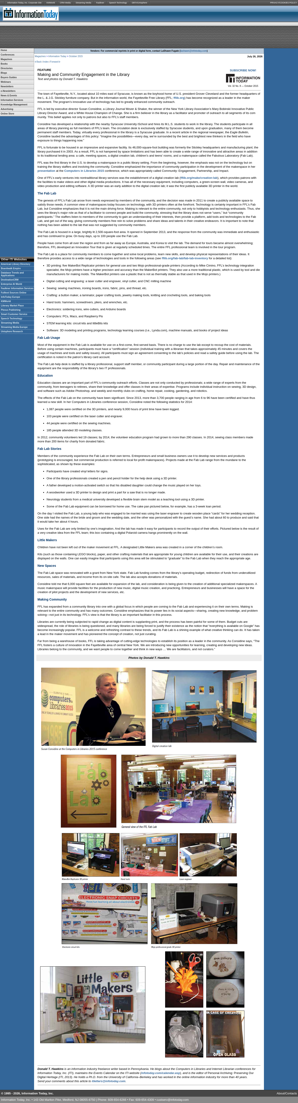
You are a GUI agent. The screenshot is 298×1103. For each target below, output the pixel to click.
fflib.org (179, 97)
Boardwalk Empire (11, 268)
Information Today (57, 56)
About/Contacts (287, 1093)
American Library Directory (15, 264)
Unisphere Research (12, 331)
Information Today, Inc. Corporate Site (24, 3)
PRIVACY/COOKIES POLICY (283, 3)
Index (46, 62)
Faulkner (100, 3)
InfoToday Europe (10, 297)
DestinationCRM (9, 280)
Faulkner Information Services (17, 288)
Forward (54, 62)
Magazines (40, 56)
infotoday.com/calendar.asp (160, 1073)
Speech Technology (118, 3)
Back (39, 62)
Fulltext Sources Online (13, 292)
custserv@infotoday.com (172, 1099)
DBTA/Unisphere (139, 3)
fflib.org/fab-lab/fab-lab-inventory (185, 258)
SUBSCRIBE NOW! (243, 70)
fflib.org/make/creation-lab (199, 177)
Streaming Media (83, 3)
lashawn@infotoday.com (193, 51)
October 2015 (76, 56)
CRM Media (65, 3)
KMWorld (51, 3)
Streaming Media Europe (14, 327)
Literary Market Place (12, 305)
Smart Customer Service (14, 314)
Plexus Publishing (10, 310)
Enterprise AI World (11, 284)
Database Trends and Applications (12, 274)
